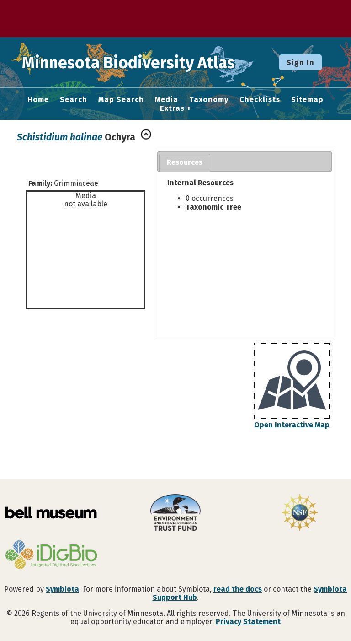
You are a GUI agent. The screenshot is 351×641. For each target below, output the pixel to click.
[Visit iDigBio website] (51, 555)
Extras (172, 108)
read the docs (237, 589)
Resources (184, 162)
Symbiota (62, 589)
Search (73, 100)
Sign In (300, 62)
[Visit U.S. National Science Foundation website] (300, 513)
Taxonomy (209, 100)
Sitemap (307, 100)
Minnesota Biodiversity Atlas (142, 62)
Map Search (121, 100)
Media (166, 100)
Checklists (259, 100)
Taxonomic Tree (213, 207)
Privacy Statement (248, 621)
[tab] (184, 163)
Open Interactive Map (292, 424)
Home (38, 100)
